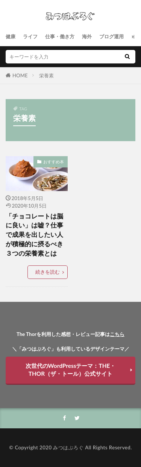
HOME (20, 75)
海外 (87, 36)
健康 (10, 36)
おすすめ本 (53, 161)
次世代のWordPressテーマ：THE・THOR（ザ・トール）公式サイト (71, 369)
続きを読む (47, 272)
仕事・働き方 (59, 36)
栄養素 (46, 75)
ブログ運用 (111, 36)
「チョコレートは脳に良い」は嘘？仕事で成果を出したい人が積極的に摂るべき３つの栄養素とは (34, 234)
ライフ (30, 36)
